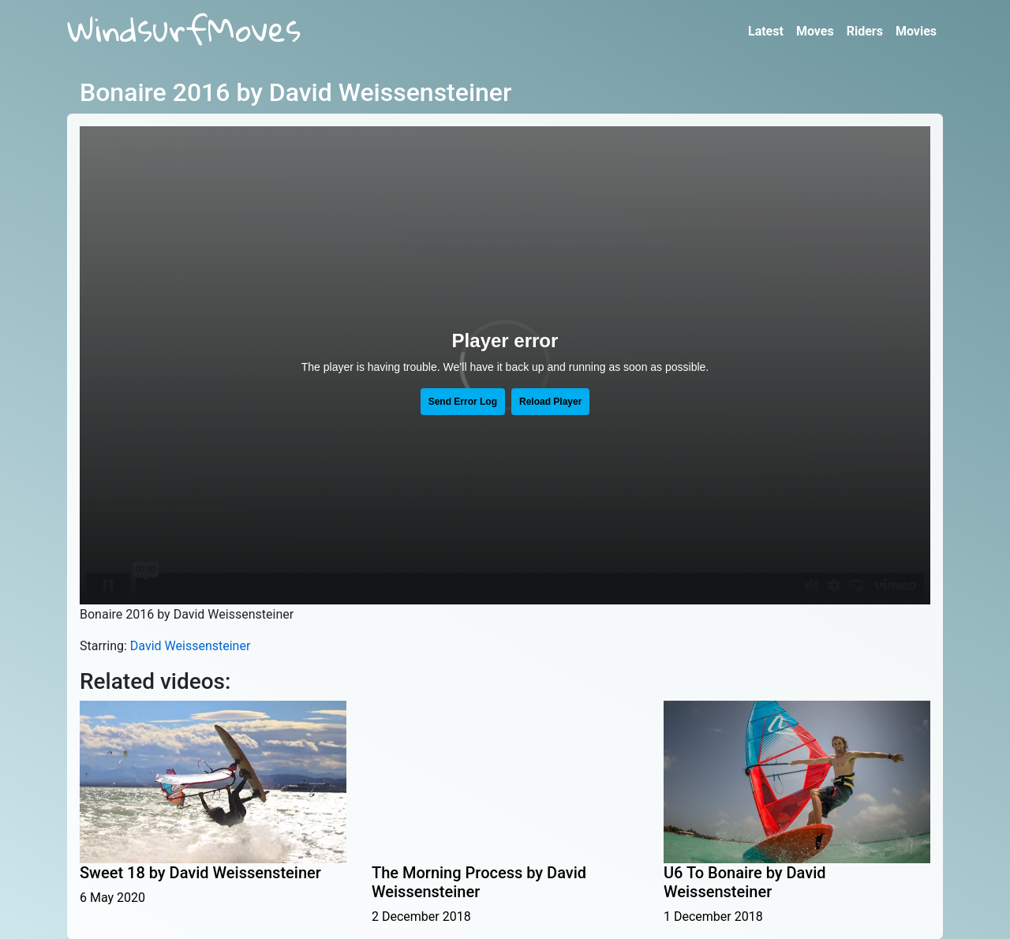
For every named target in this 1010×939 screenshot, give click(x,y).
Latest (766, 31)
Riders (865, 31)
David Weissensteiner (190, 645)
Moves (815, 31)
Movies (916, 31)
